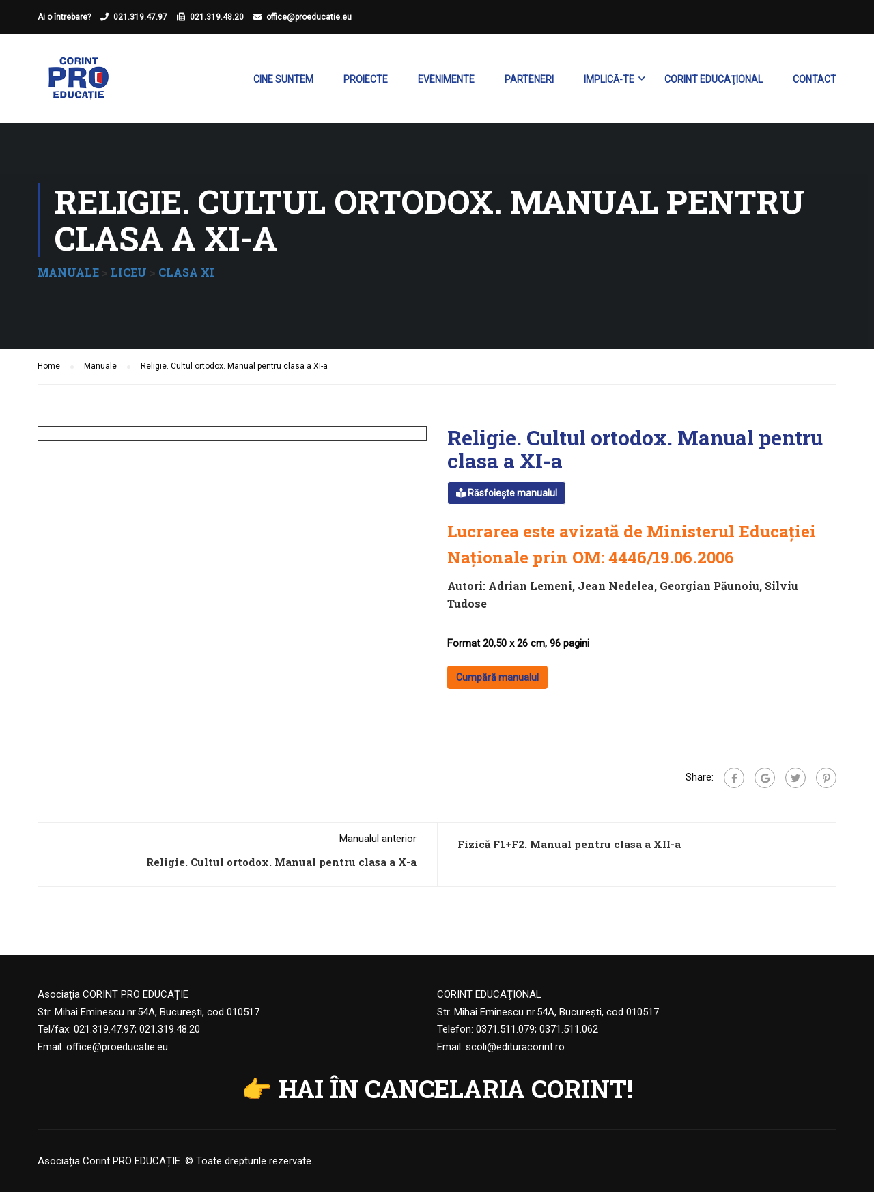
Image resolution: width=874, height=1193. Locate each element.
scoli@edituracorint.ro (515, 1048)
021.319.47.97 (140, 17)
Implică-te (609, 79)
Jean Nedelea (616, 587)
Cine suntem (283, 79)
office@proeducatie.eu (309, 17)
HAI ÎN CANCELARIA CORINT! (456, 1090)
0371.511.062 (568, 1031)
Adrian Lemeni (530, 587)
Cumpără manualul (497, 679)
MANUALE (68, 273)
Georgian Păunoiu (709, 587)
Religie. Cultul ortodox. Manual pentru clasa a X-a (281, 864)
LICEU (129, 273)
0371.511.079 (505, 1031)
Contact (814, 79)
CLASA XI (186, 273)
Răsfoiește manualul (506, 494)
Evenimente (446, 79)
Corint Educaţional (713, 79)
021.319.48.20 (217, 17)
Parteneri (529, 79)
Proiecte (365, 79)
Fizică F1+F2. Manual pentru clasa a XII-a (569, 846)
